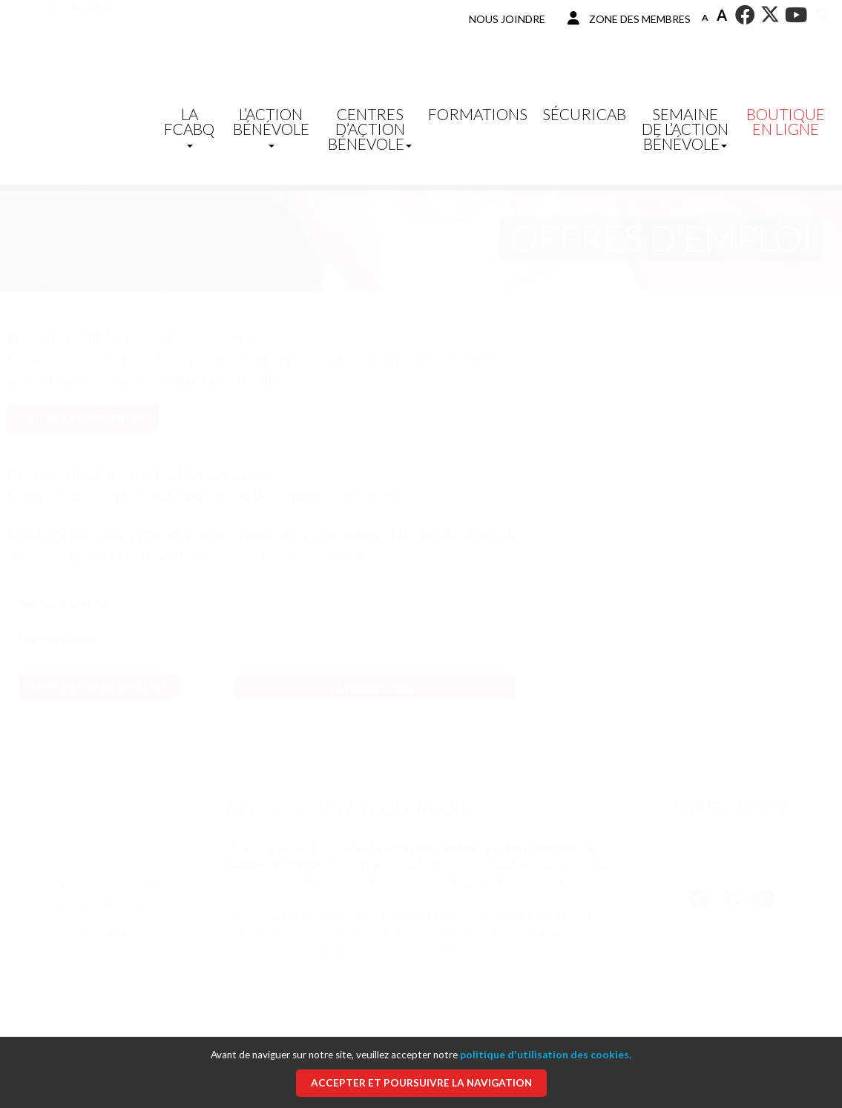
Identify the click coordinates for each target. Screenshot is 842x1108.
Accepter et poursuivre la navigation (421, 1083)
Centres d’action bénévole (370, 129)
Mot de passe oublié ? (99, 686)
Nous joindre (507, 19)
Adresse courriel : (67, 602)
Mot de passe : (59, 638)
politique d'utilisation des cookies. (545, 1055)
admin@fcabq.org (111, 966)
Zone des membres (629, 18)
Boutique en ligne (785, 121)
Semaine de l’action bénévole (685, 129)
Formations (477, 114)
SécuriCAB (584, 114)
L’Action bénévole (271, 126)
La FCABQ (189, 126)
